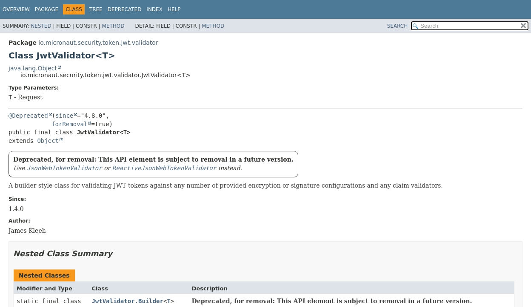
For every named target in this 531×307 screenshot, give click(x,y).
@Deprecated (28, 115)
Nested (41, 26)
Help (174, 9)
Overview (16, 9)
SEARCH (397, 26)
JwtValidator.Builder (127, 301)
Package (46, 9)
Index (154, 9)
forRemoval (69, 124)
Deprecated (125, 9)
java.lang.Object (33, 68)
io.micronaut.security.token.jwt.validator (98, 42)
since (64, 115)
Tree (96, 9)
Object (48, 140)
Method (113, 26)
